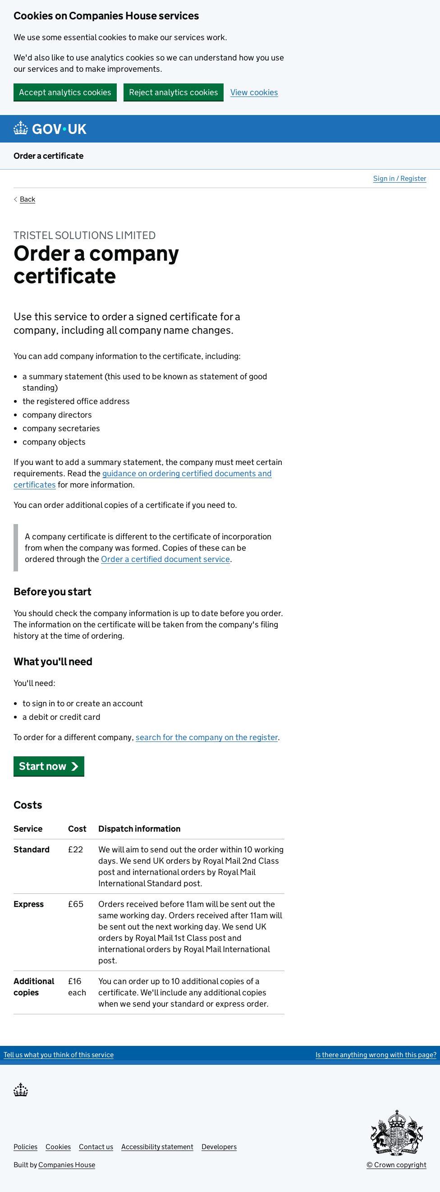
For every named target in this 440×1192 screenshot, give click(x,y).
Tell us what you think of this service (59, 1054)
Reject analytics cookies (173, 92)
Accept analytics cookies (65, 92)
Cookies (58, 1146)
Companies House (66, 1164)
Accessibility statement (157, 1146)
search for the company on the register (207, 737)
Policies (25, 1146)
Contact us (96, 1146)
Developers (219, 1146)
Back (27, 199)
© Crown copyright (396, 1164)
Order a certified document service (165, 559)
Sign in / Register (399, 178)
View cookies (254, 92)
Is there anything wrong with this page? (376, 1054)
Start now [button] (49, 766)
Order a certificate (48, 156)
